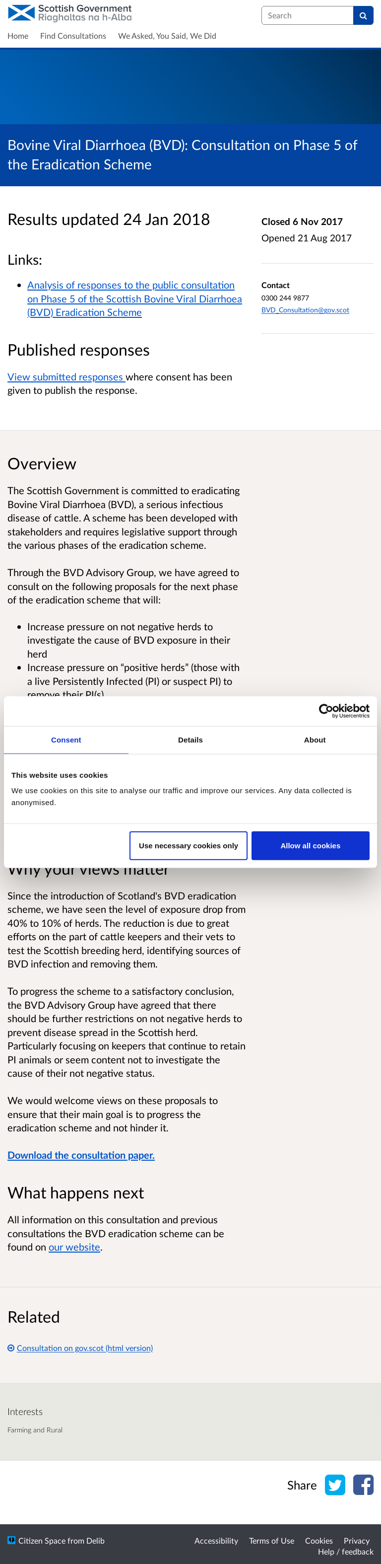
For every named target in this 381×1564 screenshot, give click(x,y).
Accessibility (216, 1540)
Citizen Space (41, 1540)
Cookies (319, 1540)
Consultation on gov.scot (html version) (80, 1347)
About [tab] (315, 739)
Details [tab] (190, 739)
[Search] (363, 15)
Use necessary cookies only (188, 845)
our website (74, 1247)
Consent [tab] (66, 739)
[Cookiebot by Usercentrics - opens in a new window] (326, 710)
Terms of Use (271, 1540)
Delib (95, 1540)
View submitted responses (66, 376)
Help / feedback (346, 1551)
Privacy (357, 1540)
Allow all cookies (310, 845)
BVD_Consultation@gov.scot (305, 309)
